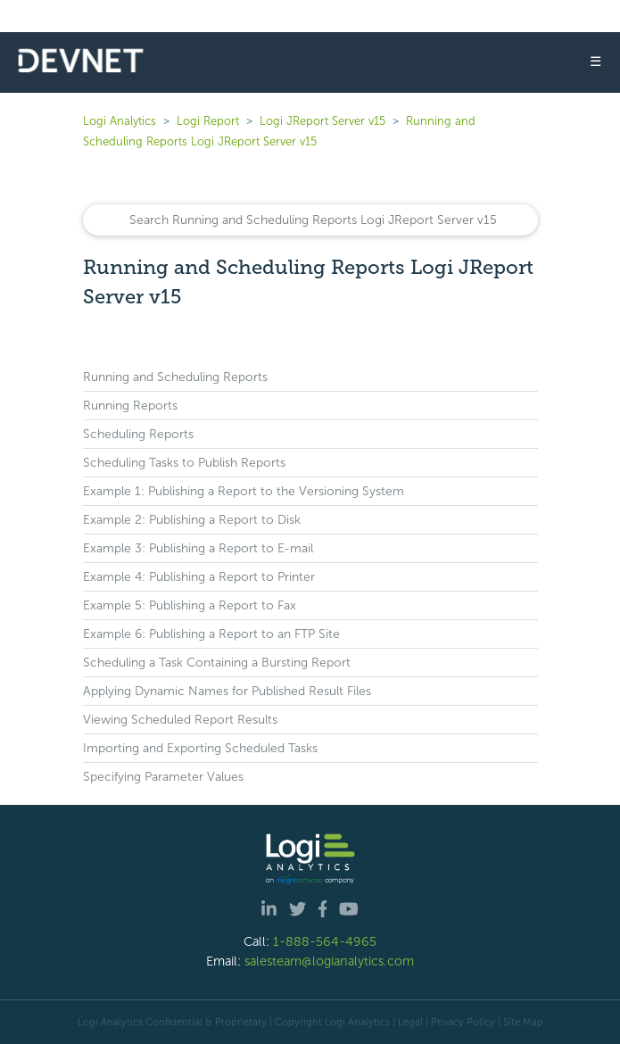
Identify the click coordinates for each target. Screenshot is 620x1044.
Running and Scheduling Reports (175, 377)
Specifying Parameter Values (163, 776)
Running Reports (130, 405)
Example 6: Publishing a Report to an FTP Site (211, 634)
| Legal (408, 1021)
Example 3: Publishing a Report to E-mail (198, 548)
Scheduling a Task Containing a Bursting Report (217, 662)
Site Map (523, 1021)
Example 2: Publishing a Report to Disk (192, 519)
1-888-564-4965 (324, 941)
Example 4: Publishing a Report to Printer (199, 576)
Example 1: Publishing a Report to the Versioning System (243, 491)
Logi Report (208, 121)
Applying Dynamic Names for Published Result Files (227, 691)
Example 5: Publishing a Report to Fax (189, 605)
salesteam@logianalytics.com (329, 961)
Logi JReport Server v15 (322, 121)
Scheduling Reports (138, 434)
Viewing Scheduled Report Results (180, 719)
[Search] (310, 220)
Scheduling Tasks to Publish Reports (184, 462)
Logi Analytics (119, 121)
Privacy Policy (463, 1021)
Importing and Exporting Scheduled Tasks (200, 748)
